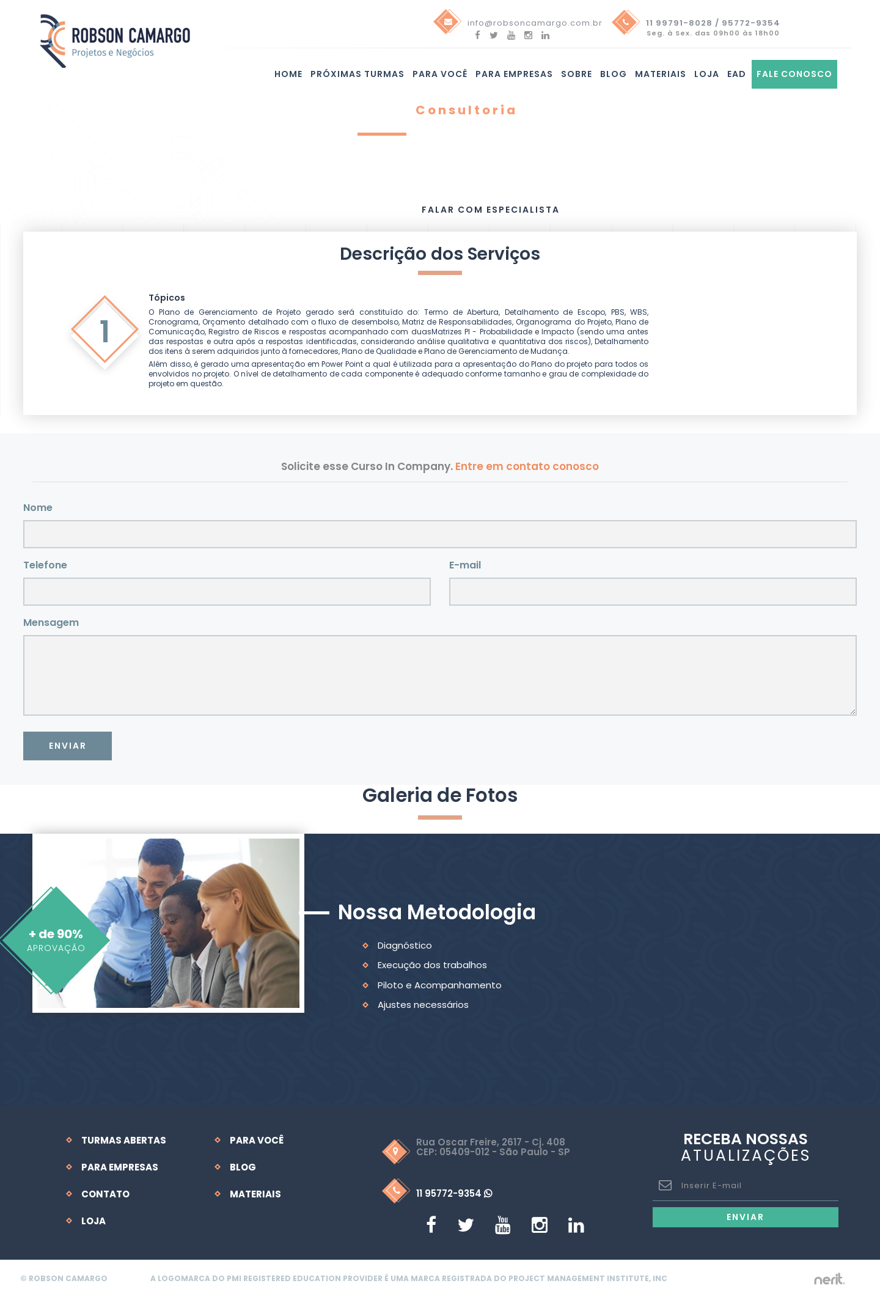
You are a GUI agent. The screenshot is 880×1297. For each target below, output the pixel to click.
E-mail (465, 564)
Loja (706, 74)
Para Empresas (514, 74)
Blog (613, 74)
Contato (105, 1193)
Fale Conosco (794, 74)
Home (288, 74)
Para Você (257, 1139)
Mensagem (51, 622)
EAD (736, 74)
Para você (440, 74)
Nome (38, 507)
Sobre (576, 74)
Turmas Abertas (123, 1139)
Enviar (68, 745)
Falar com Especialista (491, 210)
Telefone (45, 564)
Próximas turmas (357, 74)
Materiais (660, 74)
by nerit (826, 1278)
